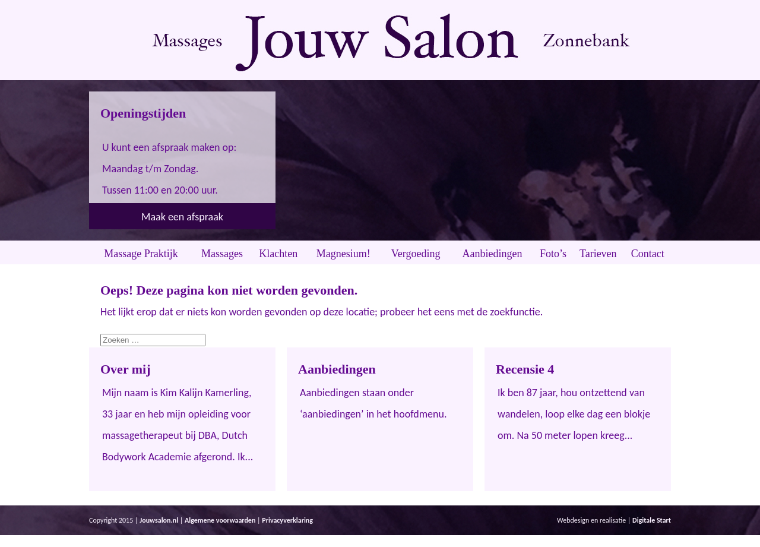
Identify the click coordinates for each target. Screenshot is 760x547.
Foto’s (553, 254)
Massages (222, 254)
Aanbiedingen (492, 254)
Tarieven (598, 254)
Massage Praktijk (141, 254)
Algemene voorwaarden (220, 520)
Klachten (278, 254)
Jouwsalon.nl (159, 520)
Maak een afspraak (182, 216)
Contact (647, 254)
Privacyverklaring (287, 520)
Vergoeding (416, 254)
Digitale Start (651, 520)
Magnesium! (343, 254)
